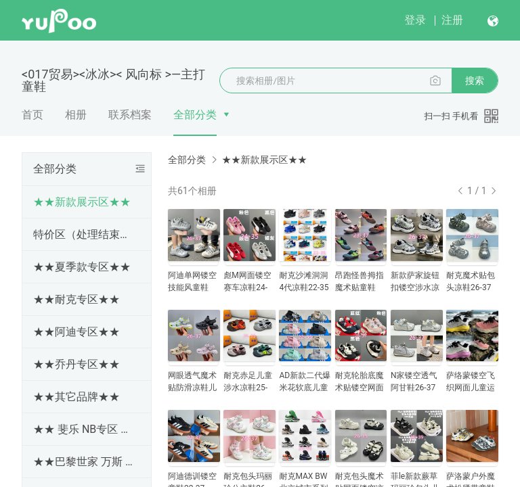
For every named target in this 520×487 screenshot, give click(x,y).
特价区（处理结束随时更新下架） (84, 234)
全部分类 (195, 114)
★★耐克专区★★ (76, 299)
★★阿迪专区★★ (76, 331)
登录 (415, 20)
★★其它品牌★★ (76, 396)
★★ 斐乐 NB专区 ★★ (84, 429)
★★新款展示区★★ (82, 201)
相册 (76, 114)
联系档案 (130, 114)
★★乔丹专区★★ (76, 364)
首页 (32, 114)
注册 (452, 20)
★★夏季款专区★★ (82, 266)
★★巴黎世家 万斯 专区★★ (84, 461)
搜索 (474, 80)
